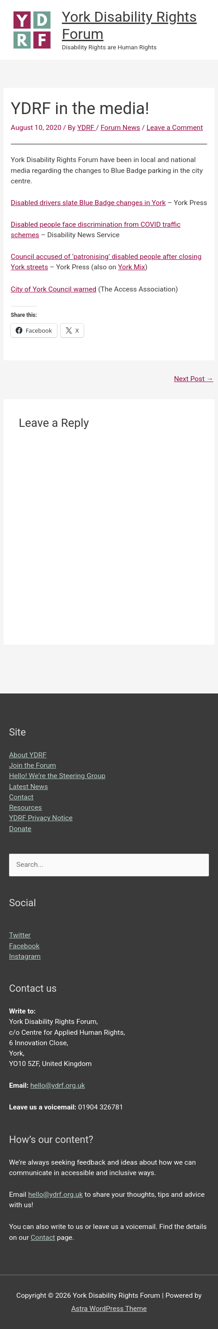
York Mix (131, 267)
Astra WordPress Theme (109, 1309)
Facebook (24, 946)
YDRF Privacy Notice (40, 818)
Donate (20, 829)
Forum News (120, 128)
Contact (21, 797)
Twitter (20, 935)
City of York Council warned (53, 289)
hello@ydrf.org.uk (57, 1085)
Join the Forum (32, 765)
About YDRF (28, 755)
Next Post (193, 379)
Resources (25, 807)
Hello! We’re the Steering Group (57, 776)
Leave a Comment (175, 128)
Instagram (25, 956)
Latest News (28, 787)
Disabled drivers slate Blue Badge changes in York (88, 203)
